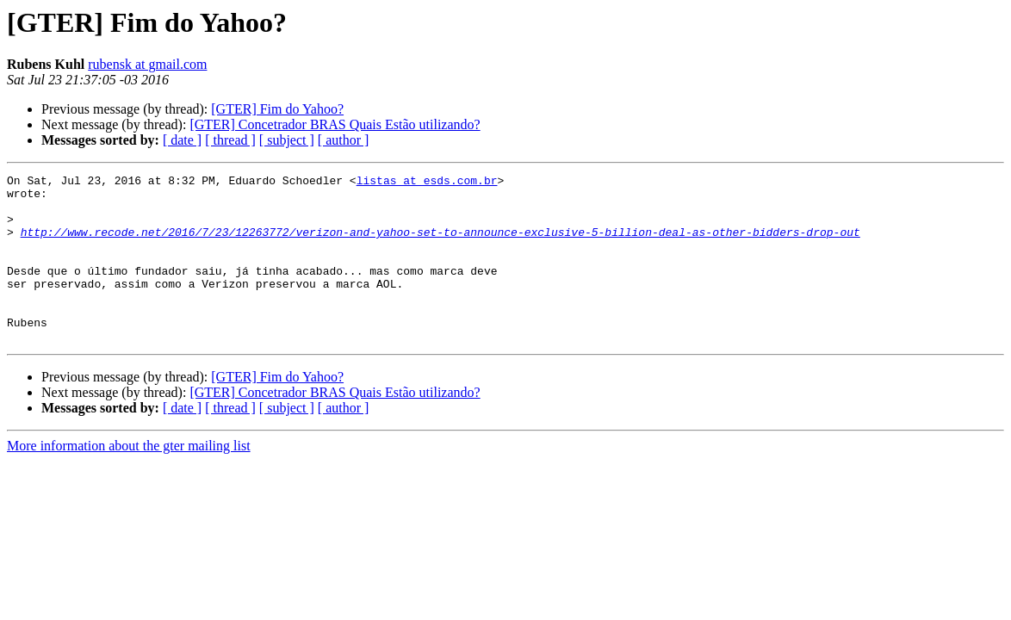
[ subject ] (286, 140)
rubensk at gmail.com (147, 64)
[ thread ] (230, 140)
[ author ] (343, 140)
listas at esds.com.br (427, 182)
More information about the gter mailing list (129, 479)
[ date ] (182, 140)
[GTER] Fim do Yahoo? (277, 109)
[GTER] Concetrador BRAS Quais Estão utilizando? (334, 124)
